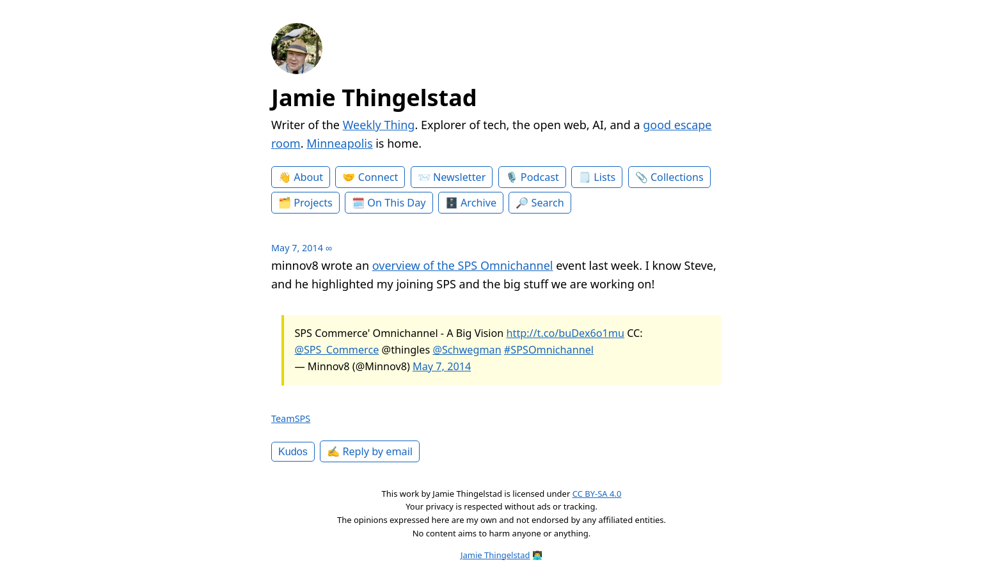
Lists (604, 177)
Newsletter (459, 177)
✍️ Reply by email (370, 451)
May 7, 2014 (442, 366)
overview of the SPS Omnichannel (462, 265)
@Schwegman (466, 350)
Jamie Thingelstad (374, 97)
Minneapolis (339, 143)
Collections (677, 177)
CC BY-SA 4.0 (597, 493)
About (308, 177)
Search (548, 203)
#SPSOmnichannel (549, 350)
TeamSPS (290, 418)
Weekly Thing (379, 124)
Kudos (293, 451)
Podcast (540, 177)
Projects (313, 203)
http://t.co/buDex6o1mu (565, 333)
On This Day (396, 203)
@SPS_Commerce (336, 350)
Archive (478, 203)
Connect (378, 177)
